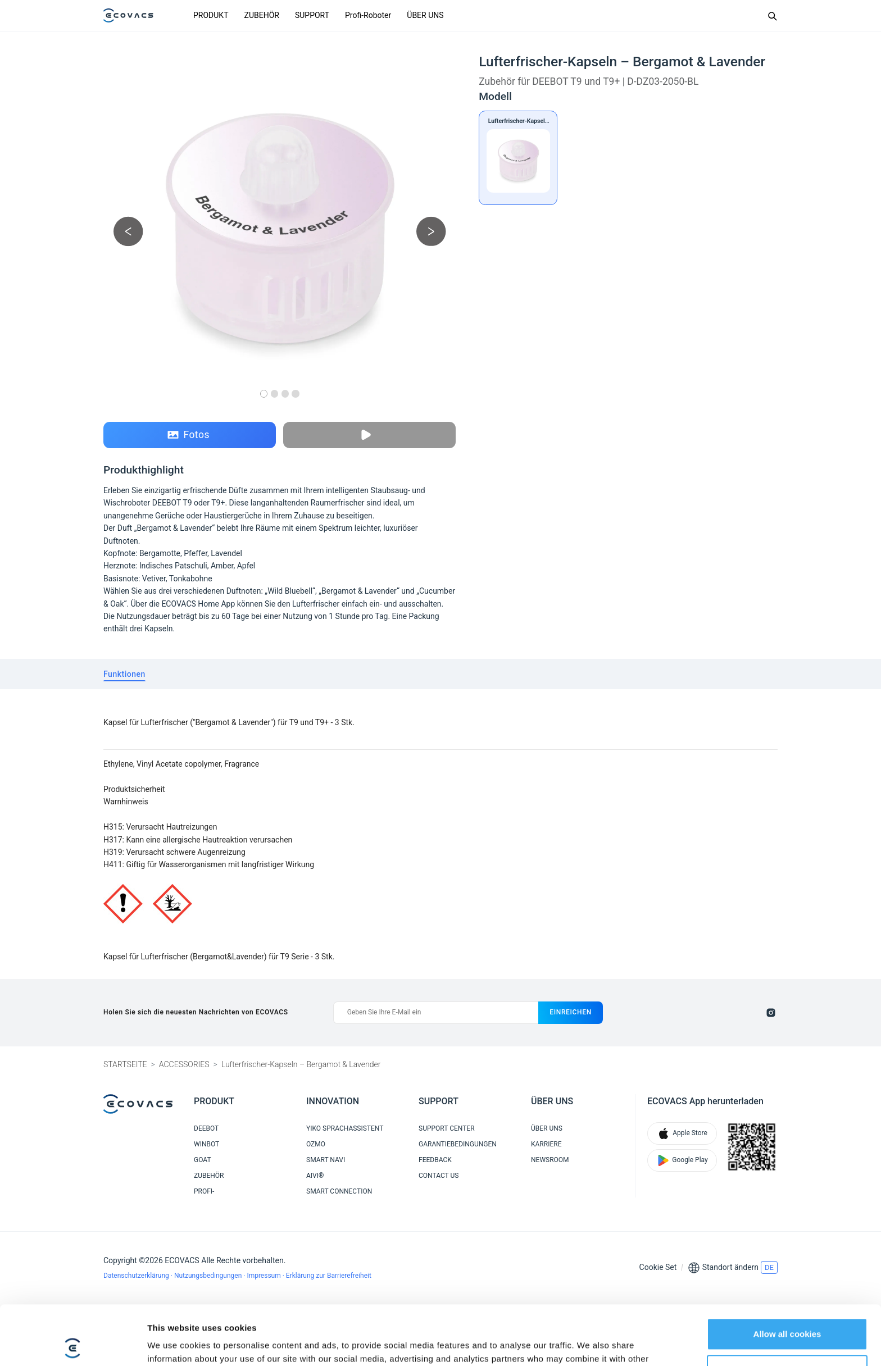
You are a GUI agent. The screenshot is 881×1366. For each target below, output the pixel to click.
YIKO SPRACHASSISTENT (344, 1128)
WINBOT (206, 1144)
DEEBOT (206, 1128)
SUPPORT (312, 15)
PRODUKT (211, 15)
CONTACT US (438, 1176)
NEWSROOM (550, 1160)
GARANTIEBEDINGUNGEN (458, 1144)
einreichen (571, 1012)
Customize (788, 1311)
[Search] (772, 15)
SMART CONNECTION (339, 1191)
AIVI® (315, 1176)
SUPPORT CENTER (447, 1128)
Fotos (188, 435)
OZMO (315, 1144)
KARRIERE (546, 1144)
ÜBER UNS (425, 15)
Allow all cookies (787, 1275)
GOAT (202, 1160)
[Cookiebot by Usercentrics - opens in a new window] (73, 1344)
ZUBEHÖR (261, 15)
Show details (173, 1344)
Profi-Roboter (368, 15)
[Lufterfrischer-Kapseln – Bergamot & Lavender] (518, 158)
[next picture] (431, 231)
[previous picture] (128, 231)
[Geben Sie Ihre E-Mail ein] (435, 1012)
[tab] (124, 674)
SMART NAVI (325, 1160)
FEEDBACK (435, 1160)
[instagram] (771, 1012)
